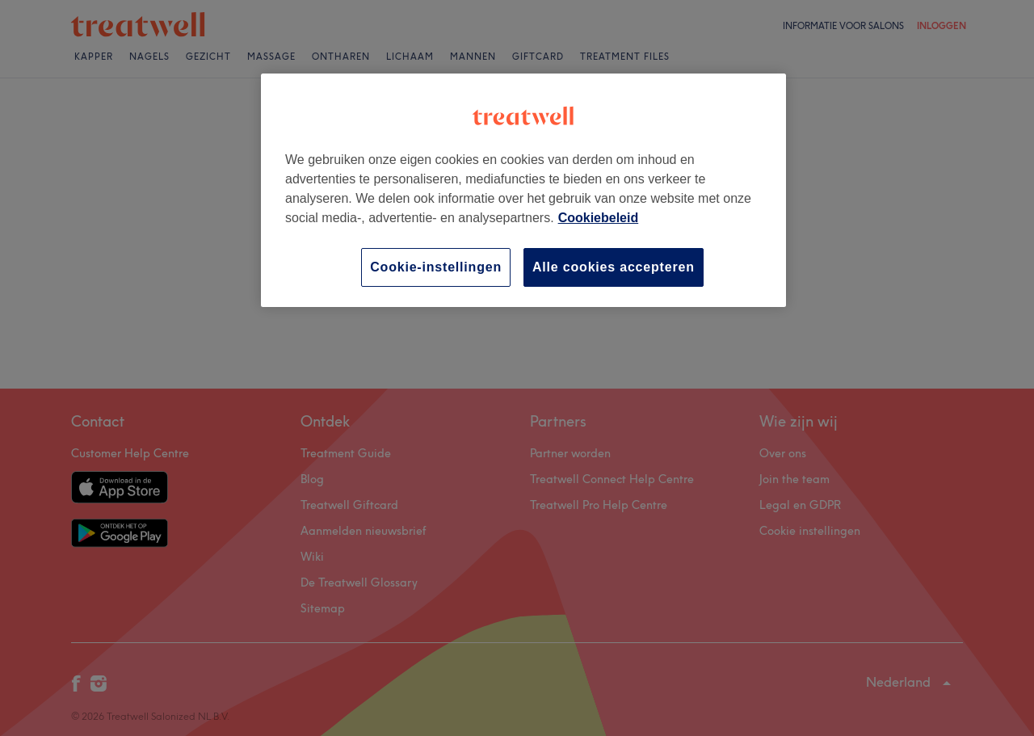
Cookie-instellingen (436, 267)
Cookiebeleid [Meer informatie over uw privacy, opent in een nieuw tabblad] (598, 218)
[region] (523, 190)
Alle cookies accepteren (613, 267)
